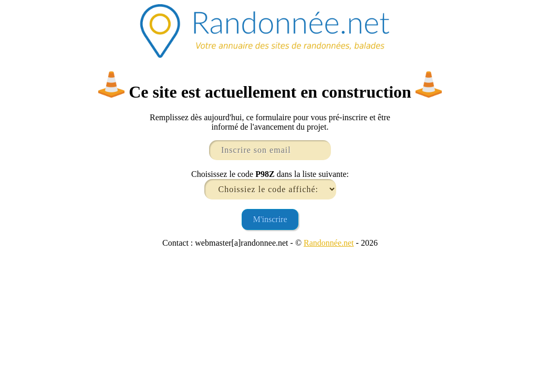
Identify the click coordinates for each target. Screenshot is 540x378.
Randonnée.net (329, 242)
